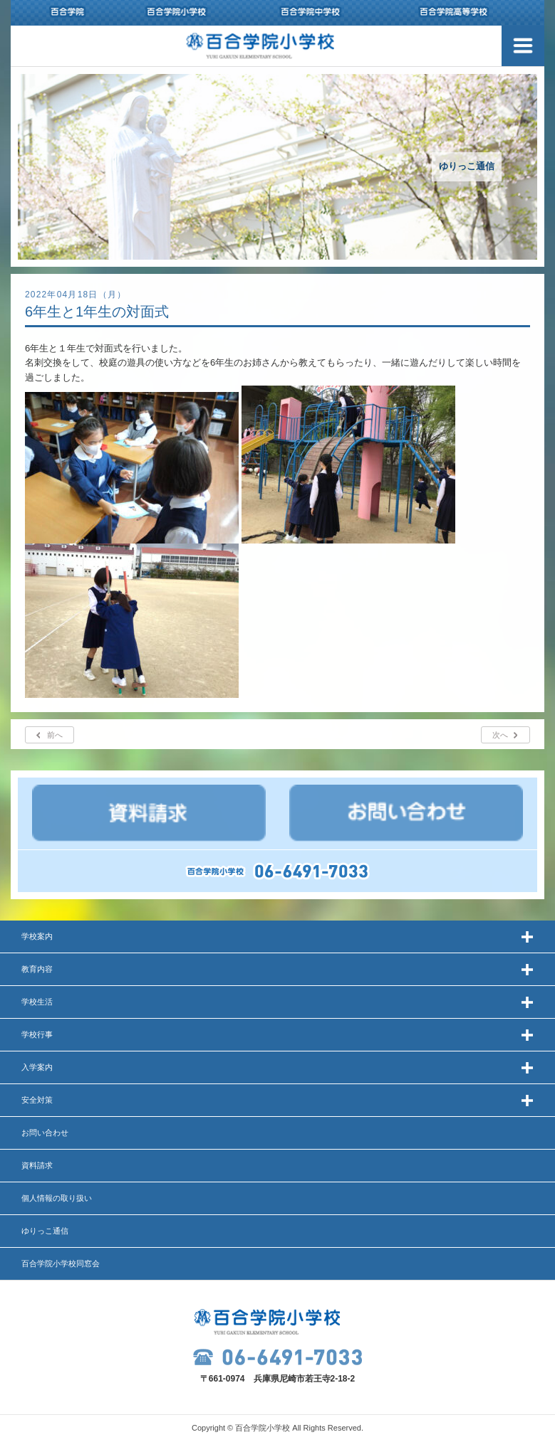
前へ (55, 735)
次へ (500, 735)
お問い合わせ (44, 1132)
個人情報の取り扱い (56, 1198)
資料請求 (37, 1165)
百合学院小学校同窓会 (60, 1263)
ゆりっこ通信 (44, 1230)
